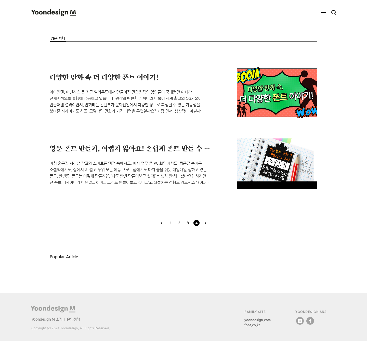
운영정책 (73, 319)
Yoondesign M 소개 (47, 319)
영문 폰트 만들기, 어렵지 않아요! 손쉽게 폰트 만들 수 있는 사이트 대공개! (155, 148)
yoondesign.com (257, 320)
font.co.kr (252, 325)
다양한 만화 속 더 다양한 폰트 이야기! (104, 77)
